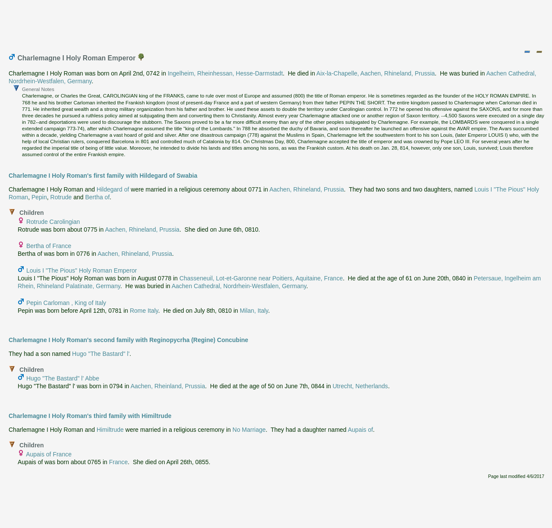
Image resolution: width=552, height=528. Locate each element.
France (118, 462)
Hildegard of (113, 189)
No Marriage (249, 429)
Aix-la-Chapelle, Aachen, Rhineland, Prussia (376, 73)
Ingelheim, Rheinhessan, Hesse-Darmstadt (225, 73)
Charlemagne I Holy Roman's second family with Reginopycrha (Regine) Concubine (128, 339)
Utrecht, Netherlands (360, 386)
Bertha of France (48, 245)
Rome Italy (144, 310)
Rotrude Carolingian (53, 221)
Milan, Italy (254, 310)
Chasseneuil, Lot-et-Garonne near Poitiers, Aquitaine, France (261, 278)
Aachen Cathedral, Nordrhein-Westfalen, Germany (239, 286)
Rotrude (61, 197)
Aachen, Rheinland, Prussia (168, 386)
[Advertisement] (276, 22)
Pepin (39, 197)
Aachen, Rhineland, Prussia (307, 189)
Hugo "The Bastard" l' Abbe (62, 378)
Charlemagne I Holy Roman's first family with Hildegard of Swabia (103, 175)
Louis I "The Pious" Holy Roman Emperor (81, 270)
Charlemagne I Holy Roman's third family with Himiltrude (90, 415)
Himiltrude (110, 429)
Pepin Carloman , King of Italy (66, 302)
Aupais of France (49, 454)
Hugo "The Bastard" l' (100, 353)
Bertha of (97, 197)
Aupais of (360, 429)
